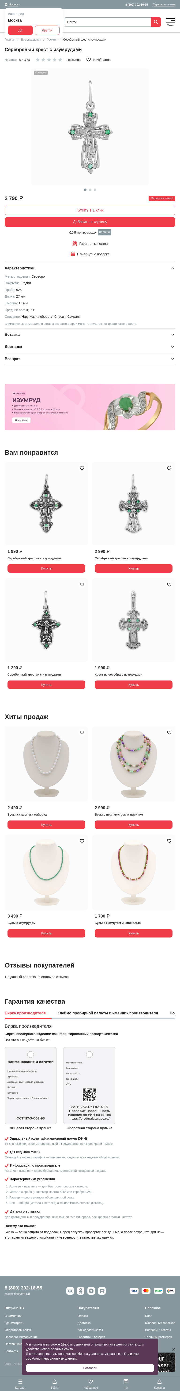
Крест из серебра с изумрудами (118, 674)
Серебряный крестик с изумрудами (34, 558)
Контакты (11, 1351)
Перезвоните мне (164, 4)
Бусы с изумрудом (22, 923)
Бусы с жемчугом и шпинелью (118, 923)
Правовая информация (21, 1337)
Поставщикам (14, 1344)
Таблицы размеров (158, 1337)
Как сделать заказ (90, 1330)
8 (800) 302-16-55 (136, 4)
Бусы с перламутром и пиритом (119, 814)
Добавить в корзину (90, 222)
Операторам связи (18, 1330)
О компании (13, 1316)
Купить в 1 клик (90, 210)
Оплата (83, 1316)
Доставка (84, 1323)
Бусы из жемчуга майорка (27, 814)
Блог (148, 1316)
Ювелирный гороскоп (160, 1323)
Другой (47, 30)
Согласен (90, 1368)
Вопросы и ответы (158, 1330)
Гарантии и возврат (91, 1337)
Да (20, 30)
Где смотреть (14, 1323)
